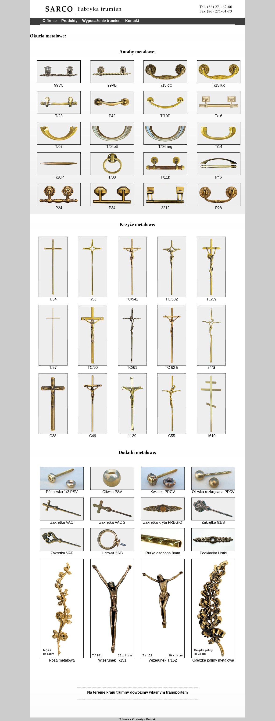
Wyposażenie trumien (101, 21)
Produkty (69, 21)
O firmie (50, 21)
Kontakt (132, 21)
